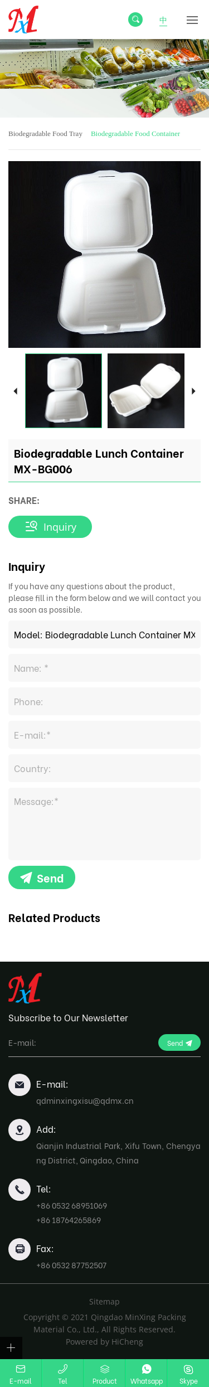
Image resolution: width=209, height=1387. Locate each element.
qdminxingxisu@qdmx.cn (85, 1100)
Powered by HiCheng (104, 1341)
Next (194, 390)
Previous (15, 390)
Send (50, 877)
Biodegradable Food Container (135, 133)
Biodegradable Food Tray (45, 133)
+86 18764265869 (68, 1219)
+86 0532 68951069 (71, 1205)
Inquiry (59, 527)
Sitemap (104, 1301)
